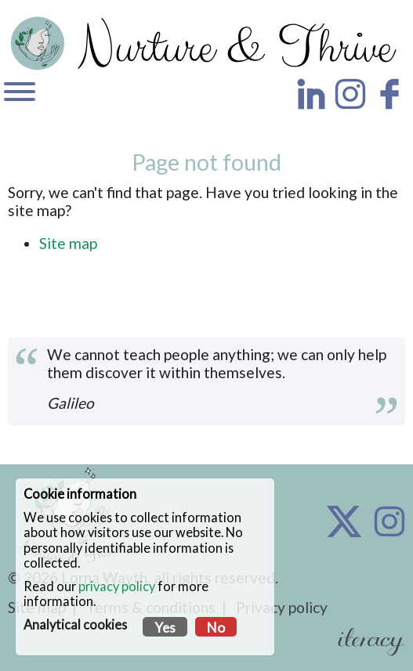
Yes (165, 627)
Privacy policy (282, 607)
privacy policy (116, 586)
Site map (68, 243)
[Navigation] (19, 93)
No (216, 627)
